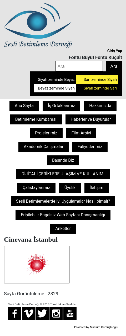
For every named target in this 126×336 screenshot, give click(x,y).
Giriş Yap (114, 51)
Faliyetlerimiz (90, 146)
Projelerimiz (46, 132)
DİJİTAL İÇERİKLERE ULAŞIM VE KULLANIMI (63, 173)
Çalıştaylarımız (36, 187)
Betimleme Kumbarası (36, 119)
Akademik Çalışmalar (43, 146)
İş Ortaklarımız (61, 105)
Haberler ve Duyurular (91, 119)
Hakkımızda (100, 105)
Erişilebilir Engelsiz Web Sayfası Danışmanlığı (63, 214)
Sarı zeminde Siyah (100, 79)
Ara (113, 66)
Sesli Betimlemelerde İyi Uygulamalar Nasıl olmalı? (63, 201)
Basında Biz (63, 160)
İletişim (96, 187)
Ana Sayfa (24, 105)
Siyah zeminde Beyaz (56, 79)
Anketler (63, 228)
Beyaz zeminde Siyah (56, 88)
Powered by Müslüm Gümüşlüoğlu (96, 327)
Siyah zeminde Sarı (100, 88)
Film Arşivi (81, 132)
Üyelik (69, 187)
